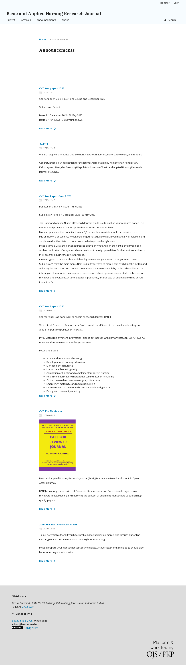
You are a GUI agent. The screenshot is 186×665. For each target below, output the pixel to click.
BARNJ (43, 144)
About (66, 20)
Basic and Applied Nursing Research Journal (54, 13)
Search (171, 20)
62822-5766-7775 (22, 620)
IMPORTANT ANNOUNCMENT (58, 524)
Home (42, 39)
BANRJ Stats (31, 628)
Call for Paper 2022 (51, 306)
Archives (26, 20)
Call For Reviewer (50, 411)
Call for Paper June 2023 (55, 196)
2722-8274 (28, 606)
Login (176, 2)
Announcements (46, 20)
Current (11, 20)
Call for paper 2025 (51, 88)
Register (164, 2)
